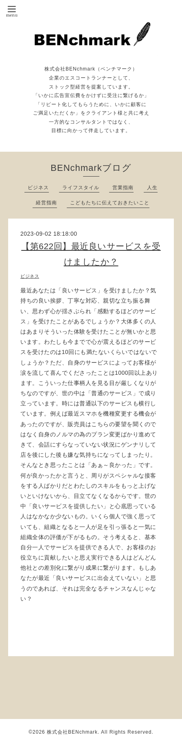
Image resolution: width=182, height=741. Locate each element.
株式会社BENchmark (72, 732)
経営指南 (46, 203)
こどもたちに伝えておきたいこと (109, 203)
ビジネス (38, 187)
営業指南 (123, 187)
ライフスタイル (80, 187)
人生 (152, 187)
